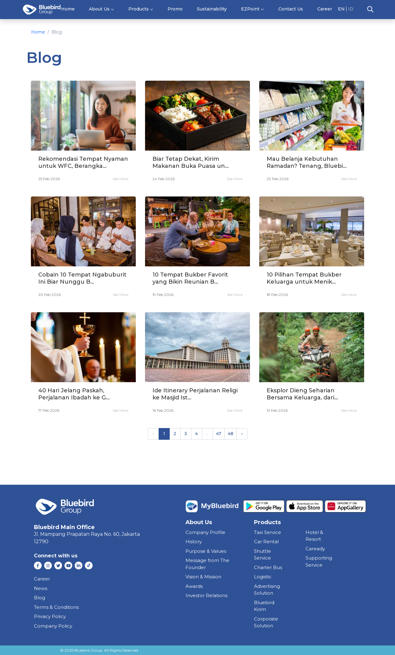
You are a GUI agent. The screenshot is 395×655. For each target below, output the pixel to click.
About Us (99, 9)
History (193, 541)
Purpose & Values (205, 551)
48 (230, 433)
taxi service (267, 532)
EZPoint (250, 9)
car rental (266, 541)
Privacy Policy (50, 616)
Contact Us (290, 9)
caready (315, 549)
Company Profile (205, 532)
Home (68, 9)
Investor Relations (206, 595)
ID (350, 8)
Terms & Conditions (56, 607)
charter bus (268, 567)
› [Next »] (242, 433)
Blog (39, 597)
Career (324, 9)
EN (341, 8)
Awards (194, 586)
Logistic (263, 577)
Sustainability (212, 9)
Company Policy (53, 626)
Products (138, 9)
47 (218, 433)
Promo (175, 9)
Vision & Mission (203, 577)
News (40, 588)
